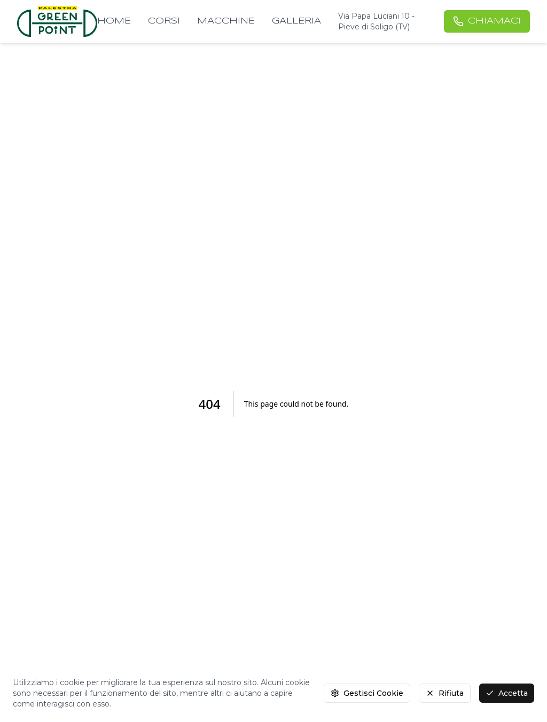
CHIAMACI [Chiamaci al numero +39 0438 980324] (487, 21)
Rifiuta (445, 693)
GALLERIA (296, 21)
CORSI (164, 21)
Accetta (507, 693)
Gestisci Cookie (367, 693)
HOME (114, 21)
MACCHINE (226, 21)
